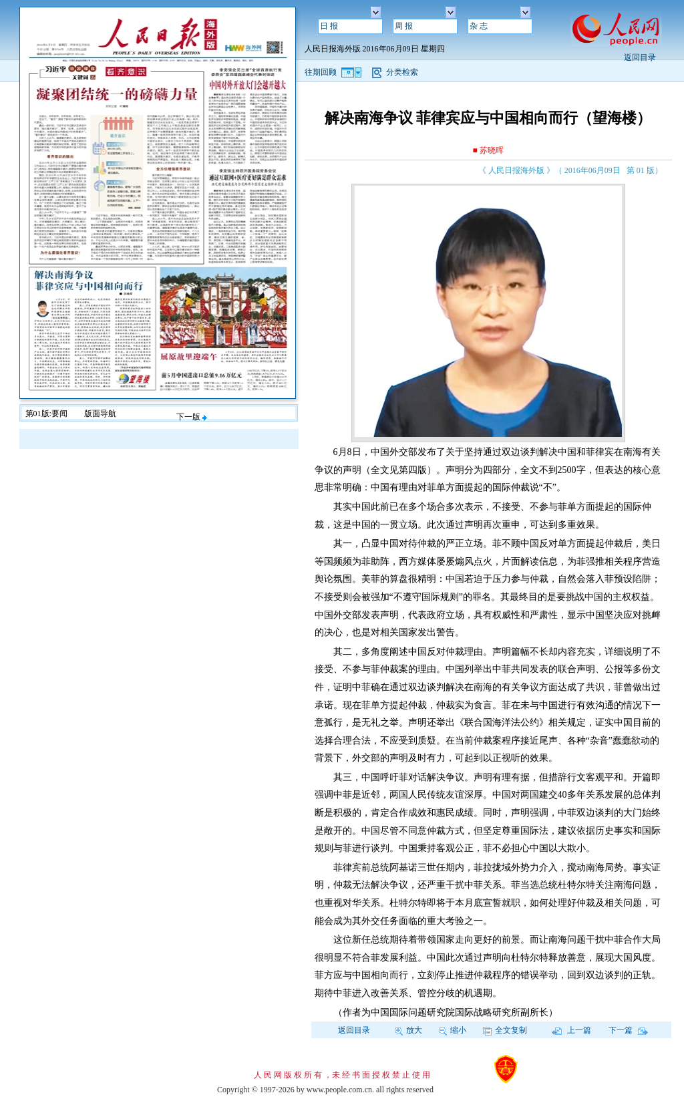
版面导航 (100, 413)
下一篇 (628, 1030)
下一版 (191, 417)
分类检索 (402, 72)
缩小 (452, 1030)
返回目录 (640, 57)
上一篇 (571, 1030)
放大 (408, 1030)
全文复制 (505, 1030)
